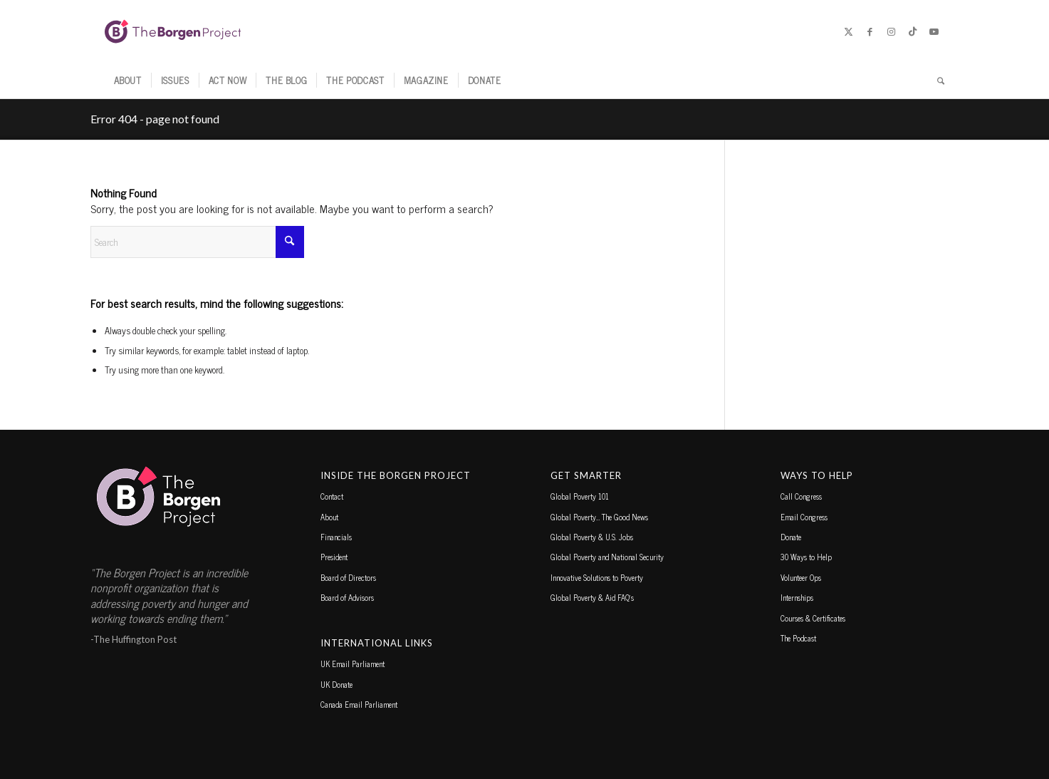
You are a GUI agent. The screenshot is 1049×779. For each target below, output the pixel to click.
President (334, 556)
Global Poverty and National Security (607, 556)
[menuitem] (128, 80)
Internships (797, 597)
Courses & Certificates (813, 618)
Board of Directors (348, 577)
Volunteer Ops (801, 577)
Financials (336, 536)
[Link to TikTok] (913, 31)
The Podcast (798, 637)
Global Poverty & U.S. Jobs (591, 536)
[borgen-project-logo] (173, 31)
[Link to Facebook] (870, 31)
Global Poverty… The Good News (599, 516)
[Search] (936, 80)
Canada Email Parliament (358, 704)
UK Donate (336, 684)
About (329, 516)
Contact (331, 496)
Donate (791, 536)
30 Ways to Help (806, 556)
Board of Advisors (347, 597)
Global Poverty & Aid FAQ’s (592, 597)
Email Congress (804, 516)
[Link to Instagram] (891, 31)
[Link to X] (849, 31)
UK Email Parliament (352, 663)
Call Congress (801, 496)
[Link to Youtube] (934, 31)
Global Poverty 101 (579, 496)
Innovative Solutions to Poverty (596, 577)
